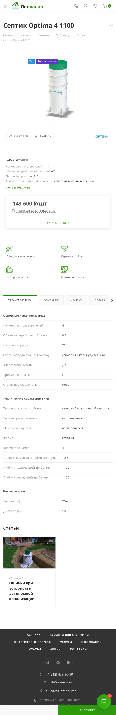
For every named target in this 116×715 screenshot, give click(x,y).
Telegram (47, 662)
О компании (91, 642)
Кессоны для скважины (69, 634)
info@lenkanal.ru (61, 682)
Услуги (66, 642)
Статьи (35, 649)
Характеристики (20, 300)
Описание (51, 300)
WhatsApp (68, 662)
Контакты (78, 649)
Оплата (99, 300)
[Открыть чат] (104, 703)
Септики (34, 634)
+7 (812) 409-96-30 (59, 674)
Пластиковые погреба (32, 642)
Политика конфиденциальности (61, 700)
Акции (55, 649)
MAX (58, 662)
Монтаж (76, 300)
